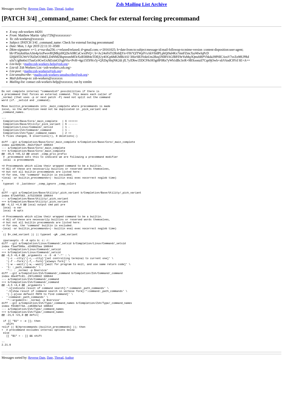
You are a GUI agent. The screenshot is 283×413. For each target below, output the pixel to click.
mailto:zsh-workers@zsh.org (42, 71)
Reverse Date (36, 8)
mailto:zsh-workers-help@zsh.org (46, 64)
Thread (58, 8)
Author (69, 8)
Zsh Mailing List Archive (141, 4)
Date (50, 8)
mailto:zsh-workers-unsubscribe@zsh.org (60, 74)
